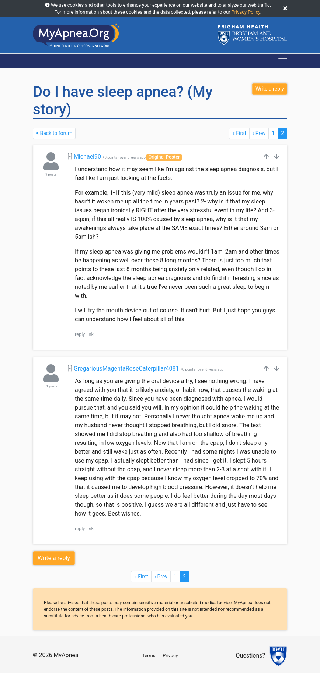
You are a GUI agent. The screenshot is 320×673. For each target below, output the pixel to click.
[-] (69, 156)
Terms (148, 655)
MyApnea (65, 655)
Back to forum (54, 133)
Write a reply (54, 558)
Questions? (250, 655)
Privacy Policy (246, 12)
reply (80, 334)
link (90, 334)
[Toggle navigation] (283, 61)
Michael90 (87, 156)
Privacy (170, 655)
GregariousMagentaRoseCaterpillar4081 (126, 368)
